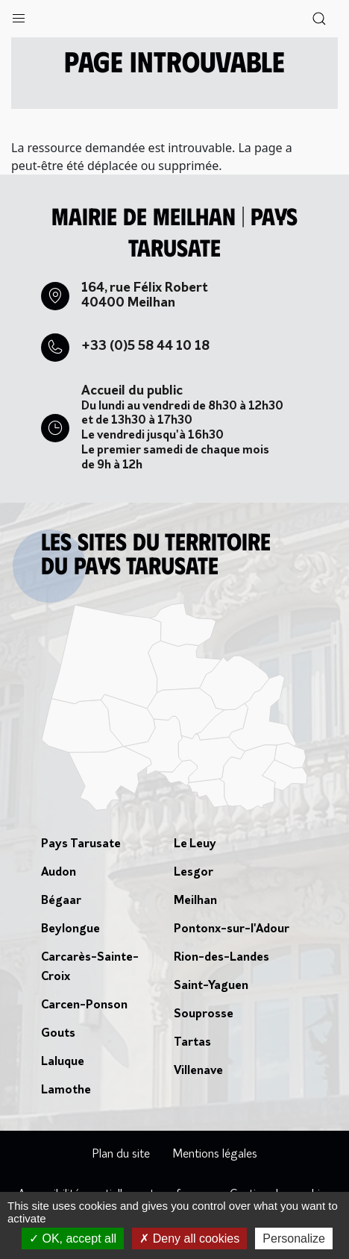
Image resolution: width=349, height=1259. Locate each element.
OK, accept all (72, 1238)
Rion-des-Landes (221, 958)
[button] (18, 15)
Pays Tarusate (81, 844)
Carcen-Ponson (84, 1005)
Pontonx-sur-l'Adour (231, 929)
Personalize (293, 1238)
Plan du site (121, 1155)
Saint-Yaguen (211, 986)
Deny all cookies (189, 1238)
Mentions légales (214, 1155)
